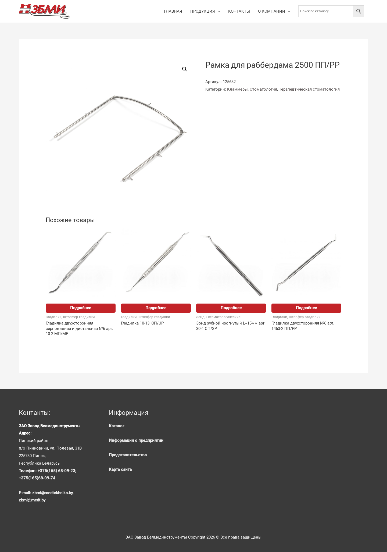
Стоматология (263, 89)
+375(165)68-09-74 (37, 478)
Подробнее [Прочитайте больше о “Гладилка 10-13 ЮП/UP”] (155, 307)
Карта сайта (120, 469)
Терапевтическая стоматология (309, 89)
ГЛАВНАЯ (173, 11)
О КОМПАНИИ (271, 11)
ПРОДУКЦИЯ (202, 11)
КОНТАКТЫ (239, 11)
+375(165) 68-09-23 (56, 470)
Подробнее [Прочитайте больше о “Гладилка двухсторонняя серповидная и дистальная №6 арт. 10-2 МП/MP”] (80, 307)
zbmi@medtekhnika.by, (52, 492)
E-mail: (25, 492)
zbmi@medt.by (32, 500)
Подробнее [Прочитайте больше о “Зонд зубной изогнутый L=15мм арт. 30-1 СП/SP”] (231, 307)
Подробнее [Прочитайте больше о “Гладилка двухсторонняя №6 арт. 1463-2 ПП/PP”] (306, 307)
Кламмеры (237, 89)
